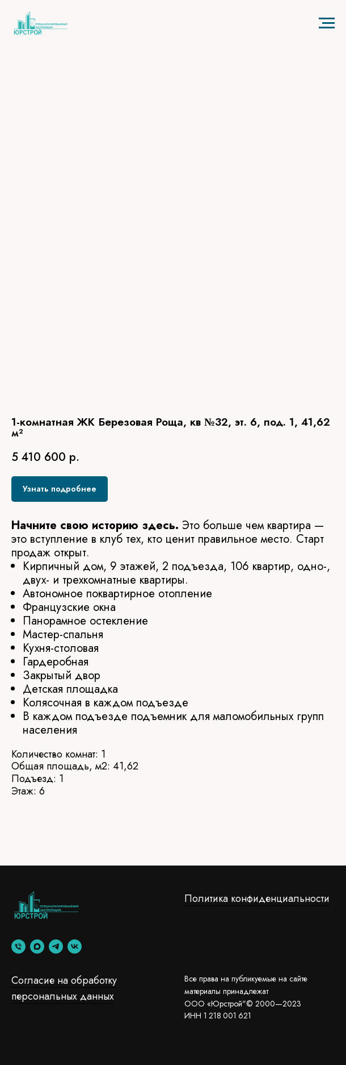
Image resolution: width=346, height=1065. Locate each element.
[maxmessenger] (37, 946)
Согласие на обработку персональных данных (64, 988)
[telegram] (56, 946)
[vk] (74, 946)
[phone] (18, 946)
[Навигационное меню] (327, 23)
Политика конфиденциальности (257, 898)
